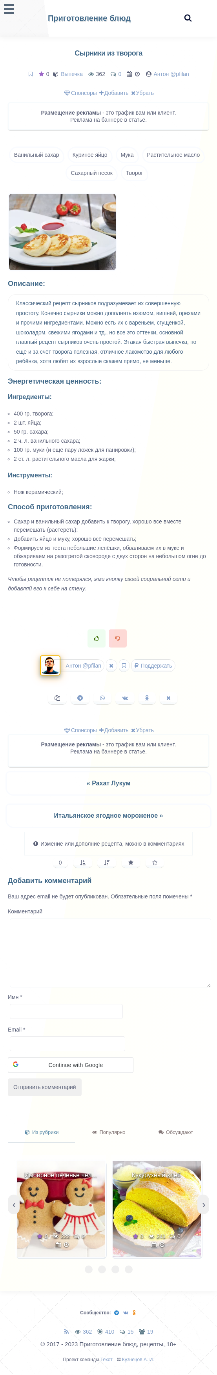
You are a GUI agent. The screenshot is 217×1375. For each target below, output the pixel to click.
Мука (127, 155)
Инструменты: (30, 475)
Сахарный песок (91, 173)
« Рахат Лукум (108, 783)
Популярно (109, 1132)
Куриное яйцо (90, 155)
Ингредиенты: (30, 396)
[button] (70, 1065)
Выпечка (72, 74)
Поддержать (153, 665)
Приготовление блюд (89, 18)
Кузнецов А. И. (138, 1359)
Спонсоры (80, 93)
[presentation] (14, 1204)
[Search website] (188, 18)
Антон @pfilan (171, 74)
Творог (134, 173)
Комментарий (25, 911)
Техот (106, 1359)
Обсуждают (176, 1132)
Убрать (142, 93)
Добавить (114, 93)
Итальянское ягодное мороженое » (108, 815)
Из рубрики (41, 1132)
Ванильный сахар (36, 155)
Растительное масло (173, 155)
